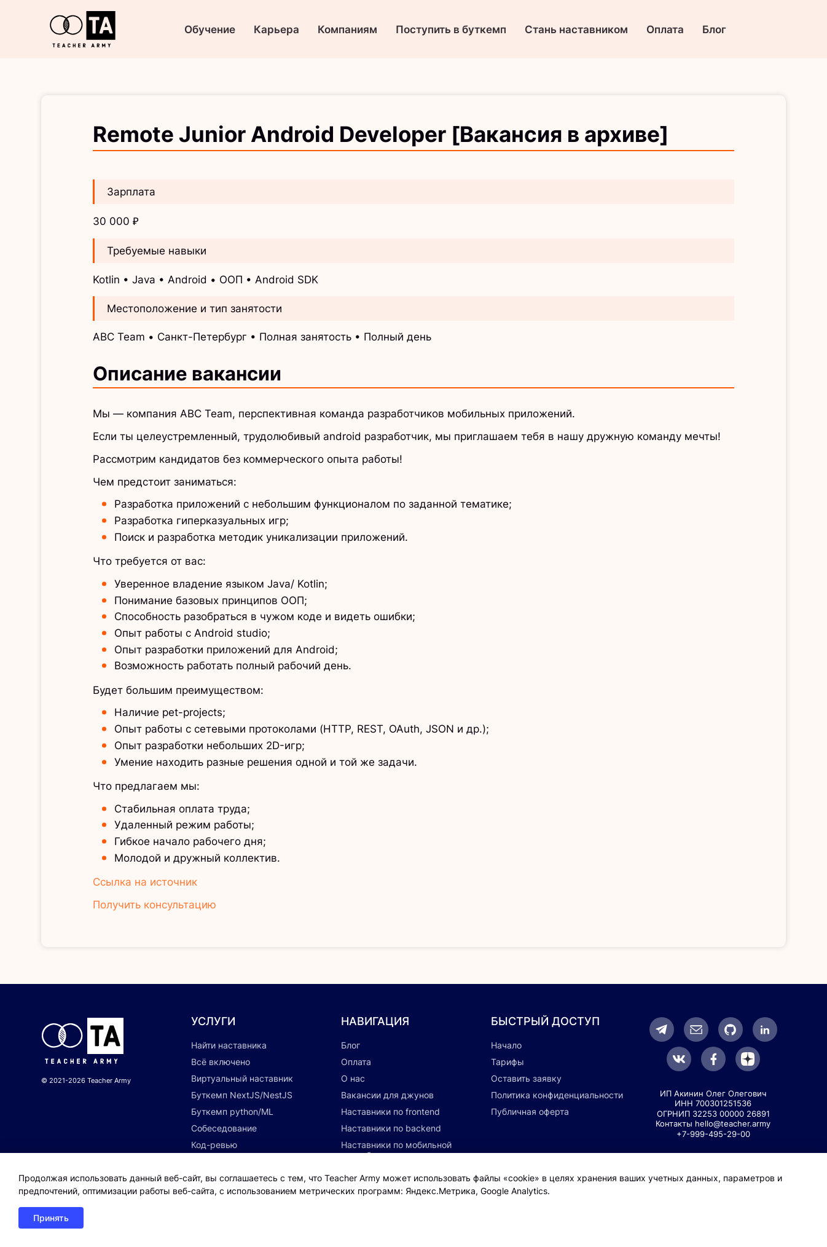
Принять (51, 1218)
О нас (353, 1078)
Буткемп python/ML (232, 1111)
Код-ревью (214, 1144)
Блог (714, 29)
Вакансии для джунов (387, 1095)
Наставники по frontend (390, 1111)
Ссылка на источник (145, 882)
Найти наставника (229, 1045)
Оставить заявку (526, 1078)
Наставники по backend (391, 1128)
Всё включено (220, 1061)
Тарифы (507, 1061)
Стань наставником (576, 29)
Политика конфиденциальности (557, 1095)
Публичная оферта (530, 1111)
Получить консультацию (154, 905)
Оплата (665, 29)
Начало (506, 1045)
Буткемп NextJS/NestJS (241, 1095)
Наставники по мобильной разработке (396, 1149)
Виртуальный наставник (242, 1078)
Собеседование (224, 1128)
